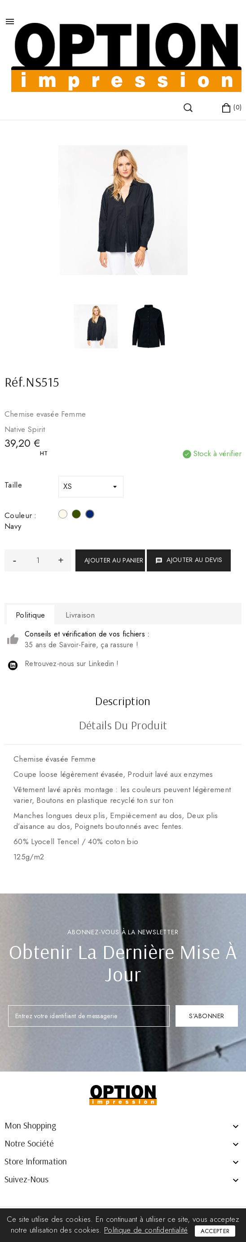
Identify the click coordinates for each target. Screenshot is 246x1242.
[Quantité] (37, 560)
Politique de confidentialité (146, 1230)
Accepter (215, 1231)
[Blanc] (62, 515)
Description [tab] (122, 702)
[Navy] (89, 515)
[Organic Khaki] (76, 515)
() (22, 99)
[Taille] (90, 486)
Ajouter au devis (188, 559)
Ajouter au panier (113, 560)
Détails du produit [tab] (123, 726)
